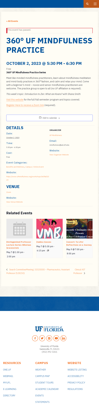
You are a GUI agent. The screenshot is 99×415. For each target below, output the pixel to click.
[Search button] (87, 4)
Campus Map (42, 376)
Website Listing (77, 369)
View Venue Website (14, 202)
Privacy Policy (76, 382)
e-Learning (9, 389)
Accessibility (76, 376)
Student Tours (44, 382)
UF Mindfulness (56, 135)
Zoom (8, 192)
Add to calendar (50, 118)
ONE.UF (7, 369)
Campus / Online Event (34, 167)
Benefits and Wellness (15, 167)
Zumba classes (43, 242)
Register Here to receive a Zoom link (25, 105)
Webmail (8, 376)
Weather (40, 369)
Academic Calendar (47, 389)
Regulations (75, 389)
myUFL (7, 382)
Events (39, 395)
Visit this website (14, 99)
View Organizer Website (59, 154)
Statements (42, 402)
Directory (9, 395)
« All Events (12, 21)
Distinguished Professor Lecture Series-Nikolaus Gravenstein (18, 245)
